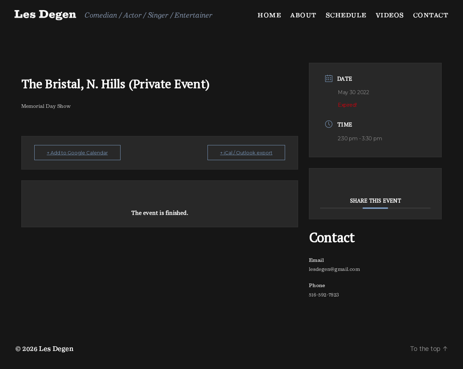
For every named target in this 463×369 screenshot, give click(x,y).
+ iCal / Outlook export (246, 152)
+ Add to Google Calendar (77, 152)
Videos (390, 15)
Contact (431, 15)
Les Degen (56, 348)
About (303, 15)
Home (269, 15)
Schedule (346, 15)
